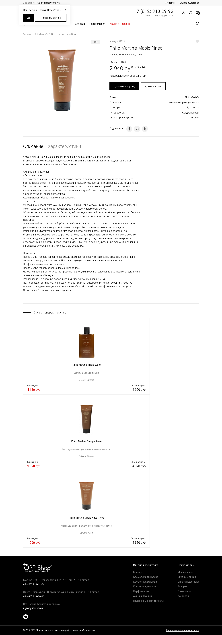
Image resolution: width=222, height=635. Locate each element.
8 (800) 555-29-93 (33, 608)
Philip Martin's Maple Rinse (63, 34)
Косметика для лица (145, 581)
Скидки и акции (187, 576)
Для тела (80, 23)
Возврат (182, 586)
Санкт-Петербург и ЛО (48, 3)
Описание (33, 147)
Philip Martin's (41, 34)
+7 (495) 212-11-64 (33, 584)
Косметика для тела (144, 586)
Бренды (138, 572)
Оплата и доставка (189, 3)
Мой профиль (185, 572)
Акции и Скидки (142, 596)
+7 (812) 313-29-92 (153, 11)
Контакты (170, 3)
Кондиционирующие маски (184, 102)
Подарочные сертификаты (148, 600)
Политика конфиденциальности (182, 630)
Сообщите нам (138, 75)
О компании (184, 591)
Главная (27, 34)
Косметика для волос (145, 576)
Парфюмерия (97, 23)
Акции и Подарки (120, 23)
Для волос (193, 108)
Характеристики (64, 147)
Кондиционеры (190, 113)
